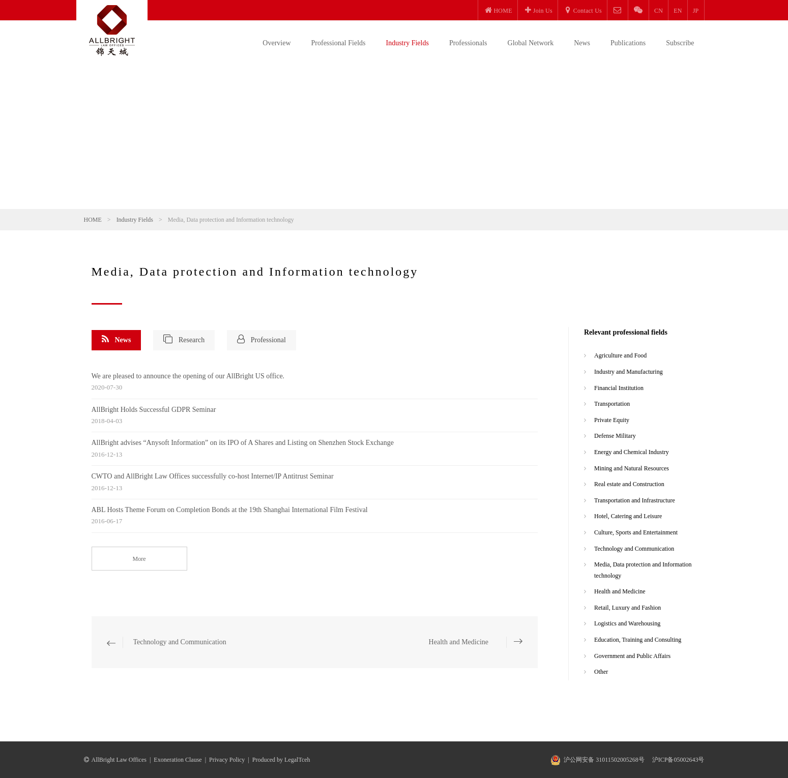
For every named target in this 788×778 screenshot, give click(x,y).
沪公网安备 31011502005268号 (604, 759)
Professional (261, 339)
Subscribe (680, 43)
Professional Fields (338, 43)
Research (184, 339)
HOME (93, 219)
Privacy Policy (227, 759)
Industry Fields (407, 43)
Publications (628, 43)
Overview (276, 43)
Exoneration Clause (177, 759)
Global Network (531, 43)
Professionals (468, 43)
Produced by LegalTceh (281, 759)
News (582, 43)
